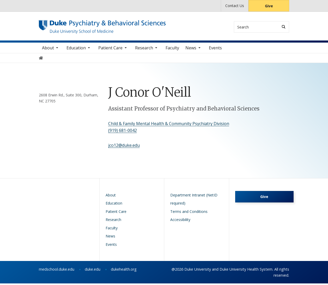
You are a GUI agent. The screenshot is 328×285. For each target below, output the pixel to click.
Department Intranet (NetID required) (193, 200)
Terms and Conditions (189, 213)
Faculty (172, 49)
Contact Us (234, 5)
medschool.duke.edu (56, 270)
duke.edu (92, 270)
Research (144, 49)
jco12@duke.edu (124, 147)
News (190, 49)
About (48, 49)
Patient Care (110, 49)
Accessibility (180, 221)
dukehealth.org (124, 270)
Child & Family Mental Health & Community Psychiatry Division (168, 125)
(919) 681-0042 (122, 132)
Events (215, 49)
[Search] (283, 26)
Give (269, 5)
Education (76, 49)
